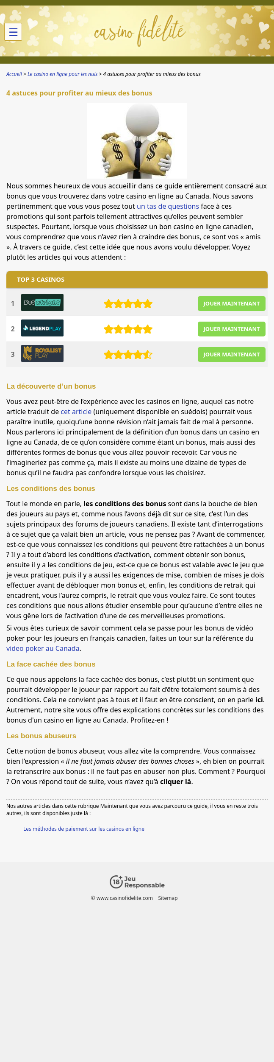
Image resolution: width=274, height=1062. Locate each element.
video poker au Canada (43, 648)
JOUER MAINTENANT (232, 303)
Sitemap (168, 898)
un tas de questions (168, 206)
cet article (76, 411)
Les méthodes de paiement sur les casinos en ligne (83, 828)
